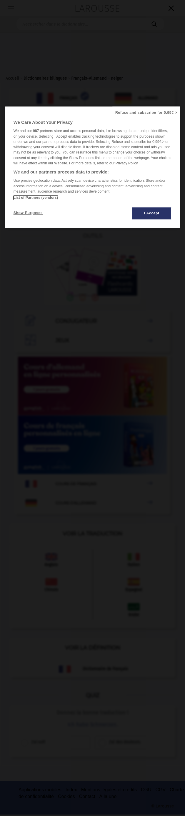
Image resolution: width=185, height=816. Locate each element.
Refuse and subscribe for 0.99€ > (146, 113)
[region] (93, 167)
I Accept (151, 213)
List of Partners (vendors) (36, 198)
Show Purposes (28, 213)
